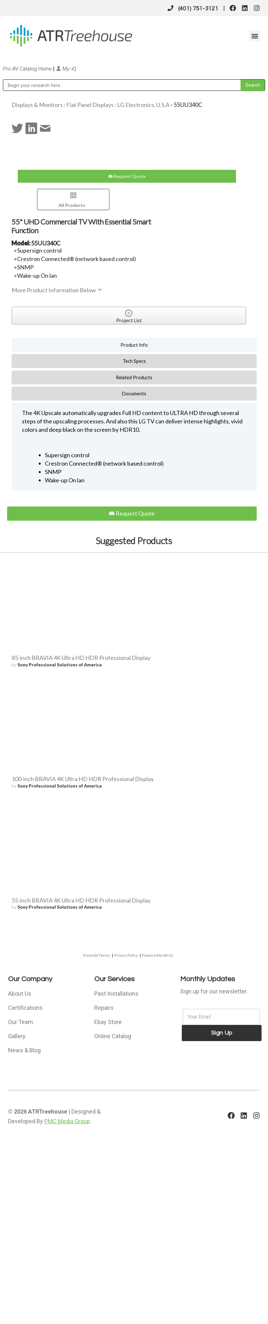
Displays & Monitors (37, 104)
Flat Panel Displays (90, 104)
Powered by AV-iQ (157, 955)
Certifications (25, 1007)
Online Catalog (112, 1036)
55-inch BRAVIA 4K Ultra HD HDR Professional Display (81, 900)
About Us (19, 993)
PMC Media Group (67, 1121)
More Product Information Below (57, 290)
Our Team (20, 1022)
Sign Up (221, 1033)
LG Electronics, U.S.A (143, 104)
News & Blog (24, 1050)
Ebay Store (108, 1022)
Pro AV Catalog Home (28, 69)
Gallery (17, 1036)
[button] (254, 36)
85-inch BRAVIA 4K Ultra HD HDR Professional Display (81, 657)
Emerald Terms (96, 955)
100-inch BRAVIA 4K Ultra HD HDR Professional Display (83, 778)
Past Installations (116, 993)
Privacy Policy (126, 955)
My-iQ (66, 69)
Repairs (104, 1007)
